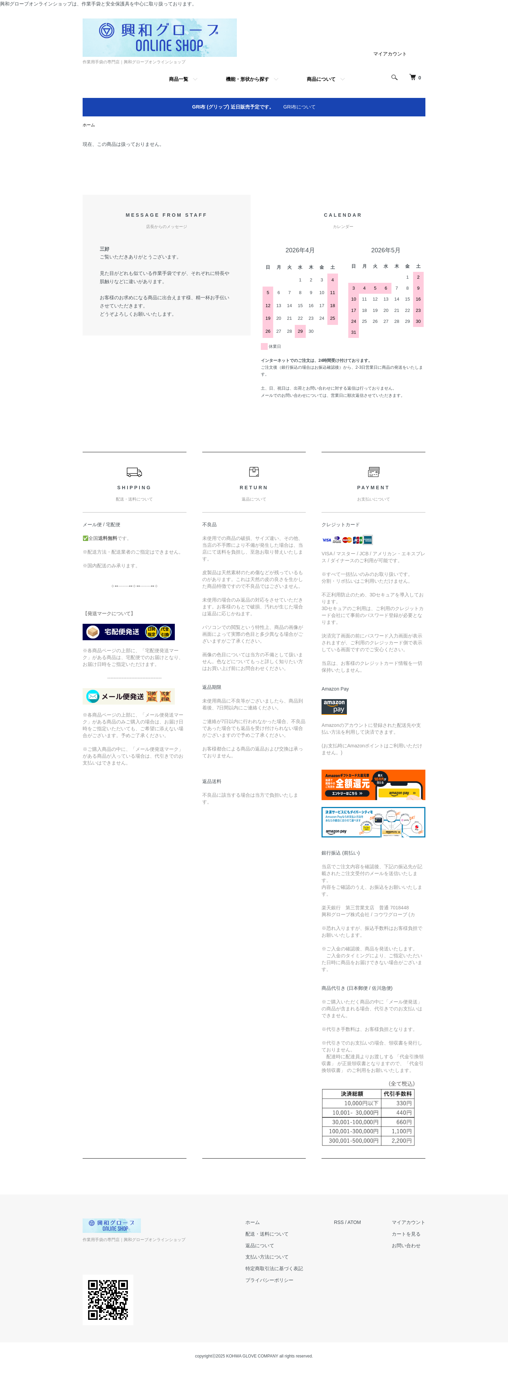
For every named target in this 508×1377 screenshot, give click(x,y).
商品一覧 (178, 79)
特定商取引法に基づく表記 (274, 1268)
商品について (321, 79)
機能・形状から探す (247, 79)
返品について (259, 1245)
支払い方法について (267, 1257)
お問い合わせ (406, 1245)
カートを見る (406, 1234)
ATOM (354, 1222)
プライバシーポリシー (269, 1280)
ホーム (89, 125)
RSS (339, 1222)
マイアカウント (390, 53)
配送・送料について (267, 1234)
